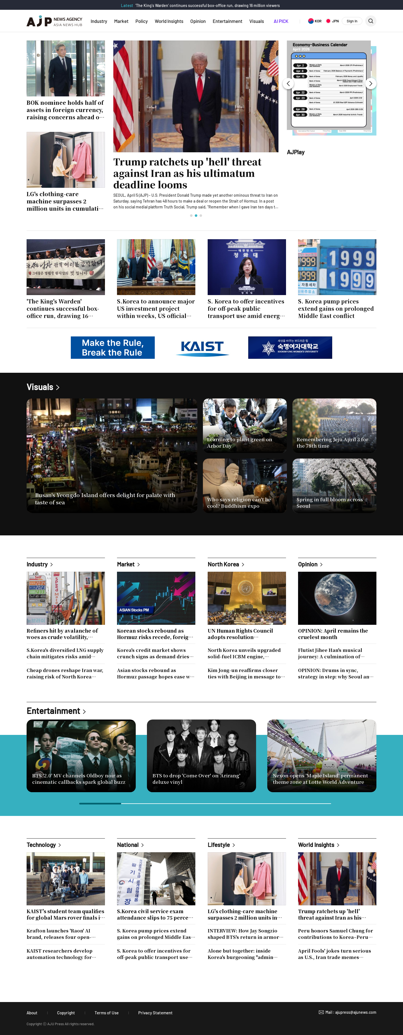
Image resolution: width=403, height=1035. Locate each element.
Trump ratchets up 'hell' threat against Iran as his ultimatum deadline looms (187, 173)
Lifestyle (219, 844)
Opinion (198, 21)
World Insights (169, 21)
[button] (191, 215)
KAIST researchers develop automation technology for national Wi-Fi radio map (59, 954)
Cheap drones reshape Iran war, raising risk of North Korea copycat (65, 673)
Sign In (352, 21)
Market (121, 21)
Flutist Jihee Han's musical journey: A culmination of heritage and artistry (330, 653)
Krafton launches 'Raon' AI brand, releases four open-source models (59, 933)
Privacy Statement (155, 1012)
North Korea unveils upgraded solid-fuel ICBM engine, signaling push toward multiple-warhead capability (246, 653)
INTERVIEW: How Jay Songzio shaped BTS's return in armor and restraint (243, 933)
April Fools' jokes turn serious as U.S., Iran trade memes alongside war (334, 954)
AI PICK (281, 21)
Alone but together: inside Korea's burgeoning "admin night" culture (240, 954)
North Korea (223, 564)
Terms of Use (107, 1012)
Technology (41, 844)
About (32, 1012)
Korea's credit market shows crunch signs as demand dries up (153, 653)
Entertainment (227, 21)
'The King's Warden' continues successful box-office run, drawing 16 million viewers (207, 5)
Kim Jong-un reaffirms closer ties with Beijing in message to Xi (244, 673)
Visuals (256, 21)
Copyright (66, 1012)
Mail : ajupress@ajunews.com (350, 1012)
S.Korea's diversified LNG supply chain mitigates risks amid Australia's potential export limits (65, 653)
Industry (99, 21)
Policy (141, 21)
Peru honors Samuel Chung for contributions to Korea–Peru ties (335, 933)
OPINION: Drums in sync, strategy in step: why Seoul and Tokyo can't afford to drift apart (336, 673)
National (128, 844)
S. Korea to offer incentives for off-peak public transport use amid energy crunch (154, 954)
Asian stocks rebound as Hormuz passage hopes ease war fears (156, 673)
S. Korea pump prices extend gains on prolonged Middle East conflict (155, 933)
